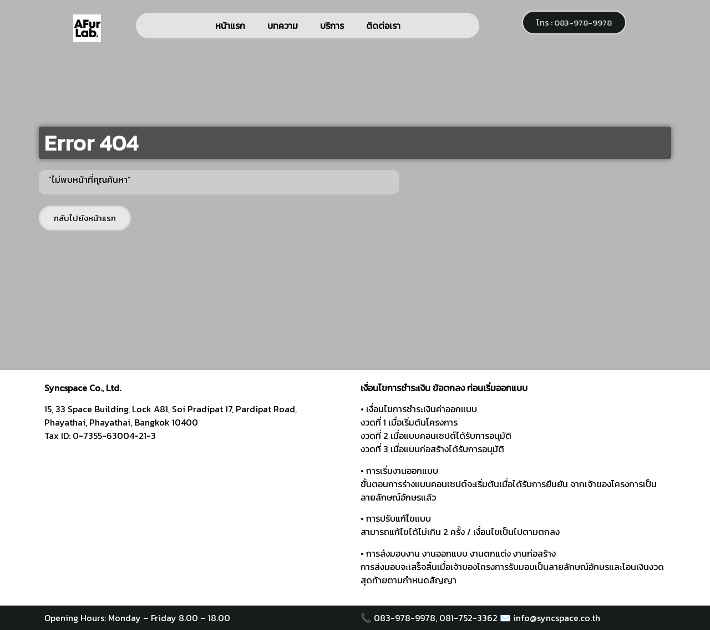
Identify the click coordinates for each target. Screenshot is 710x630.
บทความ (282, 25)
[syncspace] (196, 521)
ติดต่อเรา (383, 25)
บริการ (332, 25)
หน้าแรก (230, 25)
